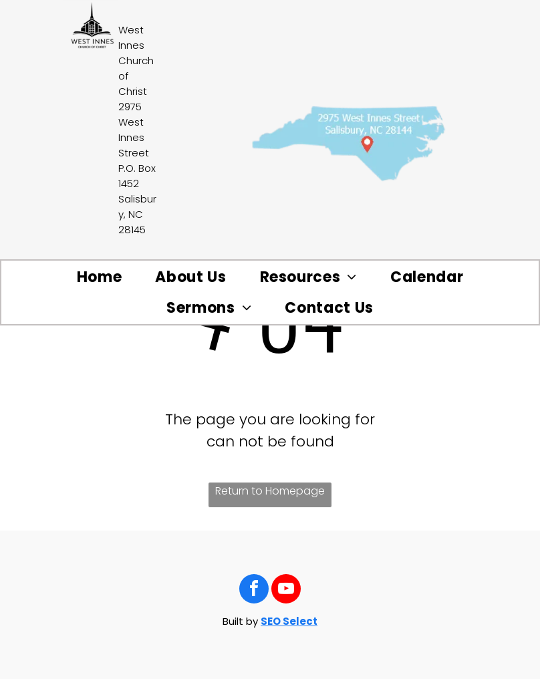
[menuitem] (99, 277)
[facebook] (254, 590)
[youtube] (286, 590)
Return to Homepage (270, 491)
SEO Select (289, 621)
